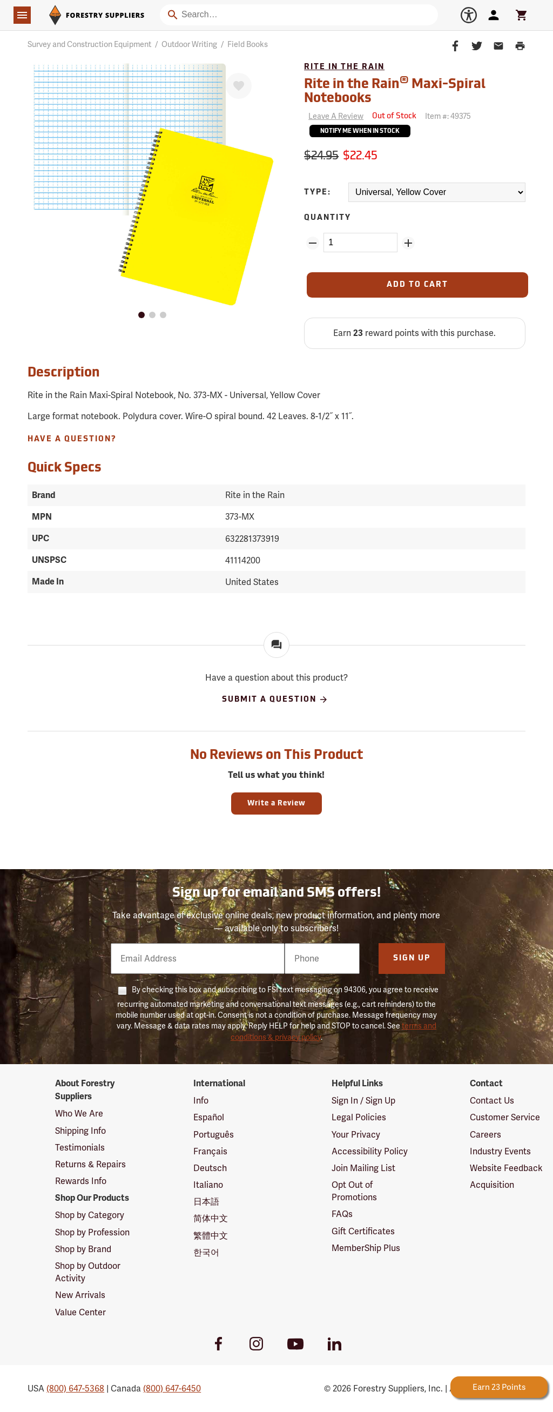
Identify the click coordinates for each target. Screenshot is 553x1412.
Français (210, 1151)
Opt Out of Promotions (354, 1191)
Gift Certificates (363, 1231)
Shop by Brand (83, 1249)
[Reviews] (333, 116)
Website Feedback (506, 1168)
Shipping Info (80, 1131)
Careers (485, 1134)
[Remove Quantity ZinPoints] (312, 243)
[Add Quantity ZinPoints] (408, 243)
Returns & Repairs (90, 1164)
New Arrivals (80, 1295)
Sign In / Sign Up (363, 1100)
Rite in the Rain (344, 67)
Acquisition (492, 1185)
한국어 (206, 1252)
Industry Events (500, 1151)
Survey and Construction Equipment (89, 44)
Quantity (327, 218)
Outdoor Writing (189, 44)
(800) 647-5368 (75, 1388)
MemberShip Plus (366, 1248)
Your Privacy (356, 1134)
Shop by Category (89, 1215)
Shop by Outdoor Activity (87, 1272)
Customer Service (505, 1117)
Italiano (208, 1185)
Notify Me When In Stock (360, 132)
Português (213, 1134)
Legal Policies (359, 1117)
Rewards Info (80, 1181)
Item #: (448, 116)
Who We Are (79, 1113)
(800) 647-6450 (172, 1388)
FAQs (342, 1214)
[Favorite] (239, 86)
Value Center (80, 1312)
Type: (317, 193)
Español (208, 1117)
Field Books (247, 44)
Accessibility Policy (370, 1151)
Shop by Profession (92, 1232)
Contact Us (492, 1100)
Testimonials (80, 1147)
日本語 (206, 1201)
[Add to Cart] (417, 285)
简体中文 (210, 1218)
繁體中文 (210, 1235)
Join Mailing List (363, 1168)
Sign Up (411, 958)
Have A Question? (72, 439)
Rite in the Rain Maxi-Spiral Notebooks (394, 90)
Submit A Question (275, 699)
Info (200, 1100)
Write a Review (276, 803)
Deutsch (210, 1168)
